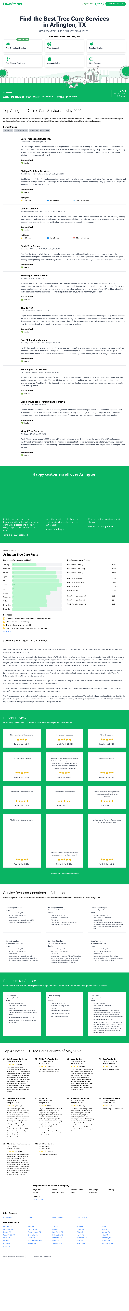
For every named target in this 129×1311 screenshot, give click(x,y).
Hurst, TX (80, 1235)
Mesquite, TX (8, 1241)
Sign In (99, 4)
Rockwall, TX (7, 1243)
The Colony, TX (82, 1243)
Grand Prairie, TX (9, 1235)
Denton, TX (105, 1229)
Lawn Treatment (58, 1217)
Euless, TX (7, 1232)
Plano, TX (55, 1241)
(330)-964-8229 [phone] (87, 4)
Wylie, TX (6, 1246)
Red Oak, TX (81, 1241)
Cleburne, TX (32, 1229)
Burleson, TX (106, 1226)
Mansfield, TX (82, 1238)
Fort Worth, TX (57, 1232)
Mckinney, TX (106, 1238)
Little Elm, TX (57, 1238)
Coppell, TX (56, 1229)
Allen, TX (31, 1226)
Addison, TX (7, 1226)
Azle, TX (55, 1226)
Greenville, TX (32, 1235)
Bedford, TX (81, 1226)
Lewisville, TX (32, 1238)
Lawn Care (31, 1217)
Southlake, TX (57, 1243)
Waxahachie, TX (107, 1243)
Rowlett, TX (32, 1243)
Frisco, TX (80, 1232)
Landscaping (7, 1217)
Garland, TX (106, 1232)
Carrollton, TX (8, 1229)
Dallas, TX (80, 1229)
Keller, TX (6, 1238)
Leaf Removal (82, 1217)
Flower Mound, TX (34, 1232)
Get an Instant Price (115, 4)
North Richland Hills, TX (36, 1241)
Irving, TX (105, 1235)
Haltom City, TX (57, 1235)
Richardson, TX (107, 1241)
